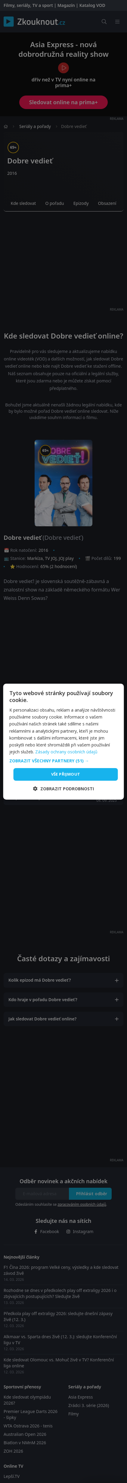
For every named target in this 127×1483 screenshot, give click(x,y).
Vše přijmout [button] (65, 774)
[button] (63, 761)
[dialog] (63, 741)
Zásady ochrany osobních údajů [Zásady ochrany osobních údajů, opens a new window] (66, 752)
